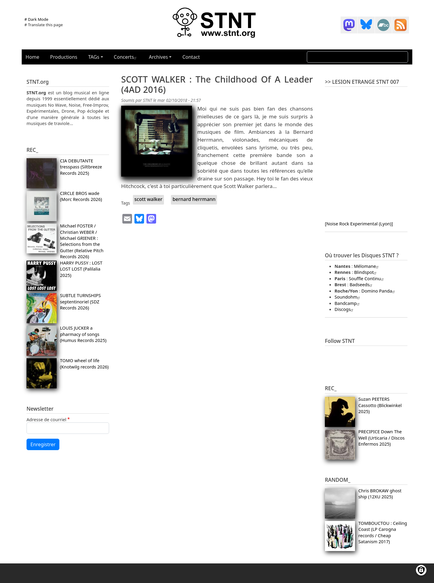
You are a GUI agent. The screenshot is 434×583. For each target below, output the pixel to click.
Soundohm (348, 297)
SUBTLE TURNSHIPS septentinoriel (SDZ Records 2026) (80, 301)
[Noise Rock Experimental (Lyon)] (359, 224)
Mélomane (367, 266)
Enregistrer (42, 444)
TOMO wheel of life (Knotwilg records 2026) (84, 363)
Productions (63, 57)
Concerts (126, 57)
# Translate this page (43, 24)
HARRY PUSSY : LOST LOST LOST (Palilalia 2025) (81, 269)
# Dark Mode (36, 19)
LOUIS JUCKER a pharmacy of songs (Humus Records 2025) (83, 334)
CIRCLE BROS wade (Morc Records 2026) (81, 196)
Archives (158, 57)
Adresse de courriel (46, 419)
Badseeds (362, 284)
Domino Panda (378, 291)
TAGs (93, 57)
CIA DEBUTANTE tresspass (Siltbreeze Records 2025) (81, 167)
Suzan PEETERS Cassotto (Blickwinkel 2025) (380, 405)
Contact (191, 57)
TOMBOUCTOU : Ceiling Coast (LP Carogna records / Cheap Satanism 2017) (382, 532)
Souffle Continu (367, 278)
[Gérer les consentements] (421, 570)
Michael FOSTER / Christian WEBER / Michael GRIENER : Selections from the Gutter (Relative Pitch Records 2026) (81, 241)
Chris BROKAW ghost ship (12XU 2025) (379, 493)
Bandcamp (348, 303)
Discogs (345, 309)
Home (32, 57)
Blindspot (366, 272)
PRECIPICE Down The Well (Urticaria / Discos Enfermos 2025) (381, 437)
